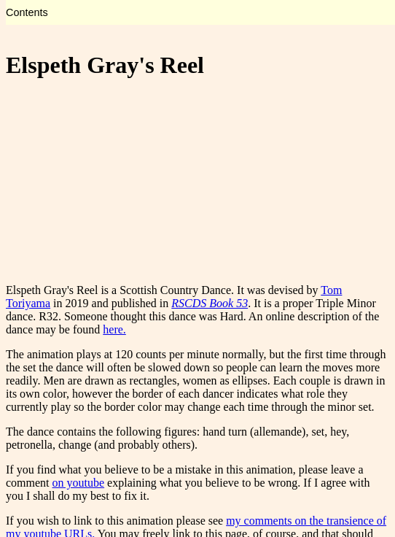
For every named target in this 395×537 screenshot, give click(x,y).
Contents (27, 12)
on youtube (78, 482)
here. (114, 329)
